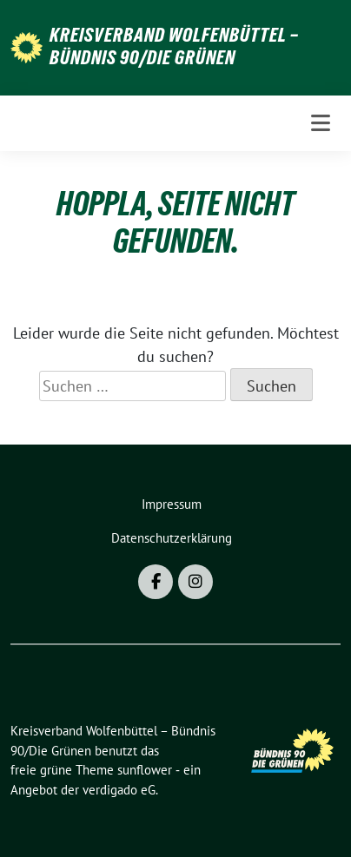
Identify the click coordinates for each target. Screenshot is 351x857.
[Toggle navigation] (321, 123)
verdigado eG (119, 789)
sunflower (144, 769)
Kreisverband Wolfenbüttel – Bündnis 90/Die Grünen (174, 46)
